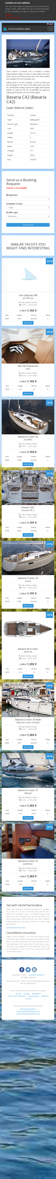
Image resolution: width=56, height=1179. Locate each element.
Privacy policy (33, 996)
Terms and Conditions (17, 996)
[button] (9, 53)
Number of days (14, 204)
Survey (18, 993)
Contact (28, 998)
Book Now (28, 323)
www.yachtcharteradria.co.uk (28, 1014)
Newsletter (36, 993)
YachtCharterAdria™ (36, 975)
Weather (44, 996)
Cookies (26, 993)
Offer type (12, 212)
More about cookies (12, 18)
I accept (8, 15)
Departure (12, 195)
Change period (28, 225)
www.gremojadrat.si (28, 1009)
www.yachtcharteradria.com (28, 1011)
